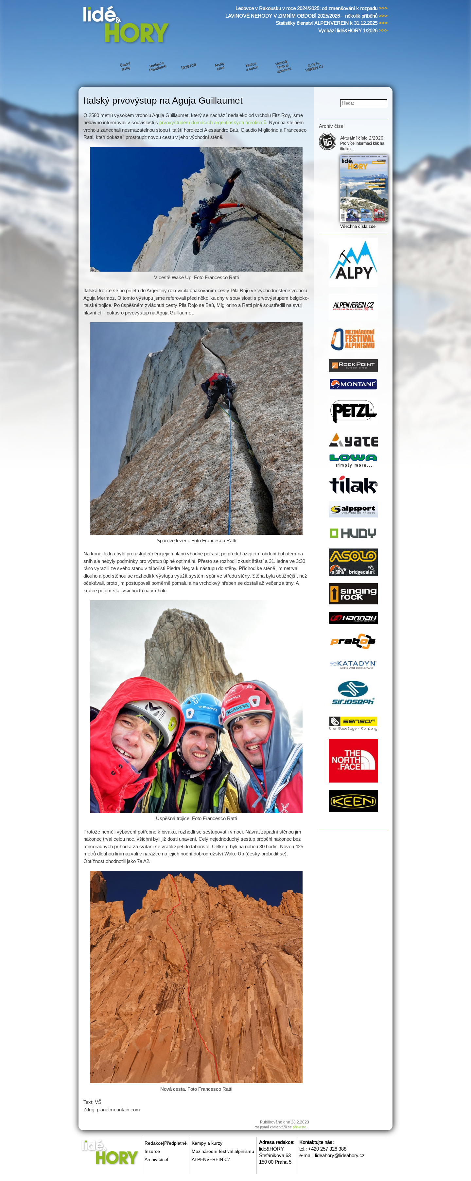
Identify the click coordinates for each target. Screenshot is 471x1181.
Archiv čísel (156, 1159)
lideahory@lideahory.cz (340, 1155)
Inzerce (152, 1151)
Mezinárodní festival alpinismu (223, 1151)
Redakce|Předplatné (166, 1143)
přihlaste (299, 1127)
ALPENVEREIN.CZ (211, 1159)
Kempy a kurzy (207, 1143)
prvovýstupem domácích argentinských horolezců (212, 122)
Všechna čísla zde (357, 226)
